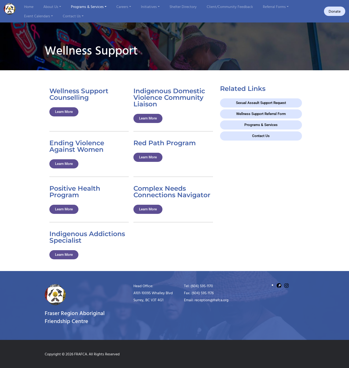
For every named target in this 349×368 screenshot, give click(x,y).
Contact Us (72, 16)
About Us (50, 6)
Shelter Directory (183, 6)
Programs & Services (87, 6)
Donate (335, 11)
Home (28, 6)
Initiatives (149, 6)
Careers (122, 6)
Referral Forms (274, 6)
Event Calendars (37, 16)
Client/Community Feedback (230, 6)
